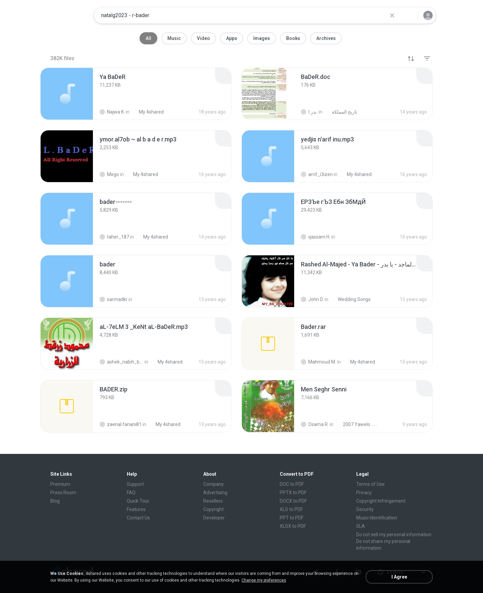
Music (174, 38)
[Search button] (409, 15)
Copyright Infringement (381, 501)
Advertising (215, 492)
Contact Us (138, 517)
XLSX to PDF (293, 526)
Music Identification (376, 517)
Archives (326, 38)
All (148, 38)
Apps (231, 38)
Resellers (213, 501)
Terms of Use (370, 484)
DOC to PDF (292, 484)
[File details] (67, 94)
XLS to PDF (291, 509)
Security (365, 509)
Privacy (364, 492)
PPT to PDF (292, 517)
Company (213, 484)
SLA (360, 526)
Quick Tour (138, 501)
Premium (60, 484)
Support (135, 484)
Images (261, 38)
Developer (214, 517)
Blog (55, 501)
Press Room (63, 492)
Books (293, 38)
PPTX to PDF (293, 492)
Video (203, 38)
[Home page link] (67, 15)
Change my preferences (263, 580)
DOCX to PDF (293, 501)
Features (136, 509)
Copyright (213, 509)
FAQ (131, 492)
